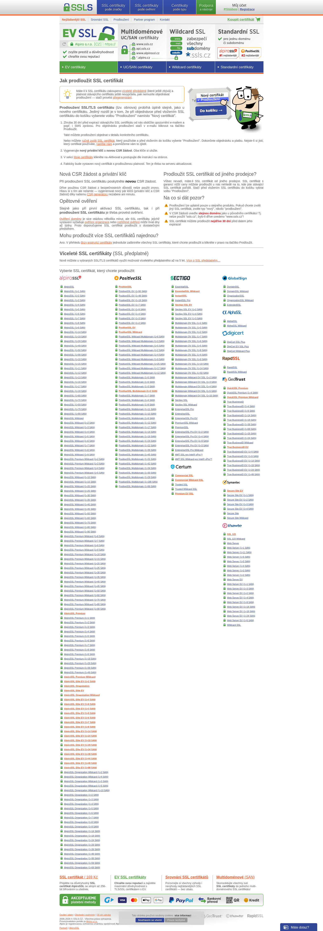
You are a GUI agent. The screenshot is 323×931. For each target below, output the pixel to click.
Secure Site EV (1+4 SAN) (240, 509)
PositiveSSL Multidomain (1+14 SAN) (137, 432)
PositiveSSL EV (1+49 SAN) (133, 296)
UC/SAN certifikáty (137, 67)
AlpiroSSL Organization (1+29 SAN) (82, 845)
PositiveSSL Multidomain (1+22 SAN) (137, 445)
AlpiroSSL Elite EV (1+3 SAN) (79, 708)
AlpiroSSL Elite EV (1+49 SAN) (80, 763)
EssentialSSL (181, 286)
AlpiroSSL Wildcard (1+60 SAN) (80, 518)
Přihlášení (231, 9)
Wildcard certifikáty (186, 67)
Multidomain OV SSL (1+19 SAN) (192, 364)
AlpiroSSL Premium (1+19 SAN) (80, 659)
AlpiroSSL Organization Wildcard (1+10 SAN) (87, 790)
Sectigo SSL (181, 400)
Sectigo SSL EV (183, 305)
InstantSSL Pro (182, 300)
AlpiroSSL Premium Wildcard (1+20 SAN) (85, 563)
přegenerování (122, 97)
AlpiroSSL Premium (74, 613)
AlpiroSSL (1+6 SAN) (74, 314)
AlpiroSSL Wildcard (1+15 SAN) (80, 482)
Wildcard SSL (234, 625)
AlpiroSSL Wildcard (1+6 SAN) (79, 441)
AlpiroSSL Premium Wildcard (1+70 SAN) (85, 600)
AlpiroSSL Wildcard (73, 418)
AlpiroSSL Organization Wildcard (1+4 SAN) (86, 776)
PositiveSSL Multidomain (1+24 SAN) (137, 441)
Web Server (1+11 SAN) (239, 552)
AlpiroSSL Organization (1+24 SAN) (82, 840)
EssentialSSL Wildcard (187, 291)
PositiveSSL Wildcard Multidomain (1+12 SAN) (142, 373)
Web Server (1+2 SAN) (238, 575)
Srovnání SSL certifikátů (186, 877)
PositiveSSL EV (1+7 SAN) (132, 305)
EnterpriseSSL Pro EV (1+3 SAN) (192, 445)
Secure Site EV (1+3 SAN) (240, 504)
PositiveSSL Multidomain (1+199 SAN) (138, 482)
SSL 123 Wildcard (236, 538)
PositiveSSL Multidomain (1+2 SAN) (138, 391)
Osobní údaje (66, 914)
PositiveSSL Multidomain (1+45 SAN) (137, 454)
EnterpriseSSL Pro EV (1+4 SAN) (192, 436)
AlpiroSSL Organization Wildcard (82, 695)
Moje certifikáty (83, 157)
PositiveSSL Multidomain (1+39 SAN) (137, 450)
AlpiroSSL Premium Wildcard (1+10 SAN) (85, 554)
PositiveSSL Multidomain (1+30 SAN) (137, 472)
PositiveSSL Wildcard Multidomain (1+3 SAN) (142, 341)
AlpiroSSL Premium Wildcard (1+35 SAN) (85, 577)
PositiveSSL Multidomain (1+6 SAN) (137, 382)
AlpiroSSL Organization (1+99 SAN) (82, 858)
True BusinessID (235, 402)
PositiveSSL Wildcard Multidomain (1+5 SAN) (142, 345)
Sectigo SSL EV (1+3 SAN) (188, 318)
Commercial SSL (184, 475)
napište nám (104, 144)
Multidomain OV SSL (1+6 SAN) (191, 341)
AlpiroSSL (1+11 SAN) (75, 368)
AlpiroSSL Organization (76, 686)
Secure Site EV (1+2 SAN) (240, 499)
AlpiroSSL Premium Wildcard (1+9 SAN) (84, 550)
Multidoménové (236, 877)
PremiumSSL (181, 427)
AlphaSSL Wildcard (236, 325)
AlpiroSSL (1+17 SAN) (75, 386)
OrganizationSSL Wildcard (240, 300)
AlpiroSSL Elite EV (74, 690)
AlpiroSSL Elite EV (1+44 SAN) (80, 758)
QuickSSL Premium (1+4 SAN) (242, 392)
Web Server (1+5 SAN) (238, 561)
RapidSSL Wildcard (237, 372)
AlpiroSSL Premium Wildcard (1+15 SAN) (85, 559)
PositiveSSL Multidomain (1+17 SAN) (137, 427)
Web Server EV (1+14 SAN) (241, 607)
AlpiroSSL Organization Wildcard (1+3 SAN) (86, 781)
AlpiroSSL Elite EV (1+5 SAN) (79, 713)
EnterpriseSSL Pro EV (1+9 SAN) (192, 441)
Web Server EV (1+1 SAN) (240, 584)
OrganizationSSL (235, 296)
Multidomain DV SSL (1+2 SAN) (191, 323)
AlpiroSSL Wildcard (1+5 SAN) (79, 436)
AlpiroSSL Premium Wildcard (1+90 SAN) (85, 609)
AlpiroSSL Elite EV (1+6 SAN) (79, 718)
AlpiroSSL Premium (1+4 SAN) (79, 631)
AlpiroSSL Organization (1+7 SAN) (81, 817)
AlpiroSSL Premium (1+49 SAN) (80, 672)
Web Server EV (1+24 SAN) (241, 616)
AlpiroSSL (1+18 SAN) (75, 391)
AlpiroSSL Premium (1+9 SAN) (79, 654)
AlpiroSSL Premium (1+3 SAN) (79, 627)
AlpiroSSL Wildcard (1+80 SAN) (80, 527)
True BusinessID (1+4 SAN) (241, 406)
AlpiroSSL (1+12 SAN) (75, 373)
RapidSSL (232, 367)
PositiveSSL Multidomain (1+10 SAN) (137, 413)
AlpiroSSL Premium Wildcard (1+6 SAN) (84, 536)
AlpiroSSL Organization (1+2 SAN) (81, 795)
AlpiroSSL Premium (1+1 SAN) (79, 618)
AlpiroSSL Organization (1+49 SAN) (82, 854)
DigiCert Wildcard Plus (238, 351)
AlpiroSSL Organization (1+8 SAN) (81, 822)
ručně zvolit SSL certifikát (98, 140)
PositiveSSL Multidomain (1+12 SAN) (137, 423)
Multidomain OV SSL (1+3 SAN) (191, 327)
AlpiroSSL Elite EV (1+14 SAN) (80, 731)
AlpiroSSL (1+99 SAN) (75, 355)
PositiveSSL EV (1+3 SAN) (132, 318)
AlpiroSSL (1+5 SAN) (74, 309)
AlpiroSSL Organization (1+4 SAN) (81, 804)
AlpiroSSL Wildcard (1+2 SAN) (79, 423)
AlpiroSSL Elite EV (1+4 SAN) (79, 699)
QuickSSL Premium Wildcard (242, 397)
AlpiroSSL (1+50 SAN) (75, 350)
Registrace (247, 9)
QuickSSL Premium (237, 388)
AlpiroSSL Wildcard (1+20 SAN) (80, 486)
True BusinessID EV (237, 447)
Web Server (233, 543)
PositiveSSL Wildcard (130, 332)
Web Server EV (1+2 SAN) (240, 593)
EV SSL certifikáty (130, 877)
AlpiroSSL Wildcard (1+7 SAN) (79, 445)
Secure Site (233, 513)
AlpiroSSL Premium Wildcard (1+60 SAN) (85, 595)
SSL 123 (231, 534)
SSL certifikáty (113, 7)
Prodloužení (121, 19)
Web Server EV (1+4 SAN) (240, 597)
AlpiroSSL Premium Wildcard (80, 677)
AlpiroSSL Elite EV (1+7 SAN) (79, 722)
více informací (182, 915)
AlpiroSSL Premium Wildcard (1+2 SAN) (84, 459)
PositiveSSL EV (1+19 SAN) (133, 300)
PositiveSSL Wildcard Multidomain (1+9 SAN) (142, 359)
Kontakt (165, 19)
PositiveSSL (125, 286)
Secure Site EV (235, 490)
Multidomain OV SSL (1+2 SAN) (191, 332)
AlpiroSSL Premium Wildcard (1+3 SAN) (84, 463)
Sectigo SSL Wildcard (186, 404)
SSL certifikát (79, 877)
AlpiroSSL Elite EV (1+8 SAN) (79, 727)
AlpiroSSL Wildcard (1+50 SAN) (80, 513)
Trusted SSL (181, 484)
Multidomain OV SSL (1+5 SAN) (191, 345)
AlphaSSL (232, 321)
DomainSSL (233, 286)
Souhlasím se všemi (150, 920)
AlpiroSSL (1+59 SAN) (75, 404)
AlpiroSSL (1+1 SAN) (74, 291)
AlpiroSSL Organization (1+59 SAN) (82, 863)
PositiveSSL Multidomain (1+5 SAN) (137, 377)
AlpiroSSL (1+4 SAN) (74, 305)
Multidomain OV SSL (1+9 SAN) (191, 359)
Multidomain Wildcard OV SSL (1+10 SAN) (196, 395)
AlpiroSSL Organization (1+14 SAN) (82, 831)
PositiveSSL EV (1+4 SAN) (132, 314)
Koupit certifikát (241, 19)
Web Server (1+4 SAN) (238, 566)
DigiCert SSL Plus (236, 342)
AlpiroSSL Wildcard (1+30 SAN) (80, 495)
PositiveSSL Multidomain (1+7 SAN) (137, 395)
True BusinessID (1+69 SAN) (241, 429)
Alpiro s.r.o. (92, 921)
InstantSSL (181, 296)
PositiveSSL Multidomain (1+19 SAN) (137, 436)
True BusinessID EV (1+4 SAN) (243, 451)
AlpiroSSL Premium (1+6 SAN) (79, 640)
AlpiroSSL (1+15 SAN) (75, 364)
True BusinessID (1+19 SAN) (241, 420)
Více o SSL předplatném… (203, 260)
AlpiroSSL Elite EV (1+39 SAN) (80, 754)
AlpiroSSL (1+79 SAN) (75, 409)
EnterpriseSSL (182, 413)
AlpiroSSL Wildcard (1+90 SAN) (80, 531)
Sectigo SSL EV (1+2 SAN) (188, 309)
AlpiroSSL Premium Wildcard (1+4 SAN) (84, 468)
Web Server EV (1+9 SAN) (240, 602)
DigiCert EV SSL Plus (238, 346)
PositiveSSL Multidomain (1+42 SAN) (137, 463)
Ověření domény (70, 218)
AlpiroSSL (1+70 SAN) (75, 400)
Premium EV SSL (184, 493)
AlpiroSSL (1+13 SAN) (75, 377)
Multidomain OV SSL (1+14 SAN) (192, 368)
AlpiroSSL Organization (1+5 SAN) (81, 808)
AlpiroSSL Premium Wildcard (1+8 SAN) (84, 545)
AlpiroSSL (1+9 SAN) (74, 327)
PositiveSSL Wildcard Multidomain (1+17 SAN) (142, 368)
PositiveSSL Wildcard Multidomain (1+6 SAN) (142, 336)
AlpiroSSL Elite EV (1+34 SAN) (80, 749)
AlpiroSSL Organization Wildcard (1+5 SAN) (86, 786)
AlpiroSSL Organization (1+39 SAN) (82, 849)
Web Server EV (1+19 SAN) (241, 611)
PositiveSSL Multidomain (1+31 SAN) (137, 459)
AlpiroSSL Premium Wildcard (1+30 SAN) (85, 572)
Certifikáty (179, 7)
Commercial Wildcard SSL (189, 480)
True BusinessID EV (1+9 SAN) (243, 456)
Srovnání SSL (100, 19)
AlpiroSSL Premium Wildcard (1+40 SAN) (85, 581)
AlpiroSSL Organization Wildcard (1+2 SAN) (86, 772)
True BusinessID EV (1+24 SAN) (243, 470)
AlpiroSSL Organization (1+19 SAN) (82, 835)
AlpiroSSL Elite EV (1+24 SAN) (80, 736)
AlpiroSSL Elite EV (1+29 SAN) (80, 745)
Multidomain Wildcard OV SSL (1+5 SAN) (196, 391)
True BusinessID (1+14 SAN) (241, 415)
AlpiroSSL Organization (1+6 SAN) (81, 813)
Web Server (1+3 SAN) (238, 570)
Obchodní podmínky (85, 914)
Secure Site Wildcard (237, 518)
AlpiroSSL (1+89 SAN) (75, 413)
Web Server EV (235, 579)
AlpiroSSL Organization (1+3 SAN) (81, 799)
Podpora (206, 7)
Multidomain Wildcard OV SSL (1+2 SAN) (196, 377)
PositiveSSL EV (127, 327)
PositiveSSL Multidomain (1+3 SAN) (137, 386)
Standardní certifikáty (237, 67)
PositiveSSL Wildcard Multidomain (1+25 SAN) (142, 364)
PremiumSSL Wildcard (186, 423)
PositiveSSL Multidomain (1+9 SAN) (137, 418)
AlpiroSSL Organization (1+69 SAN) (82, 867)
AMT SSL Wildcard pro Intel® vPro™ (193, 459)
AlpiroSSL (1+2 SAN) (74, 296)
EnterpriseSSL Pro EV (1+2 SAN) (192, 432)
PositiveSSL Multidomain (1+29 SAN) (137, 477)
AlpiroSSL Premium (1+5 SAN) (79, 636)
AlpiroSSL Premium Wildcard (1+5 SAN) (84, 472)
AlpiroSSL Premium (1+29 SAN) (80, 663)
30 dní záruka (104, 914)
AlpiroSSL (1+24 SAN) (75, 341)
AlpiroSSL (69, 286)
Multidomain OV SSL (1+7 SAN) (191, 336)
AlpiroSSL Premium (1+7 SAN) (79, 645)
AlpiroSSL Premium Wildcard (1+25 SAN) (85, 568)
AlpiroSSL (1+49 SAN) (75, 345)
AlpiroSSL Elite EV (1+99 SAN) (80, 767)
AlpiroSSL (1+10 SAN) (75, 359)
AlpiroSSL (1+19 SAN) (75, 336)
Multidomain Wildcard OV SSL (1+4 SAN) (196, 386)
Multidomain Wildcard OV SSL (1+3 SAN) (196, 382)
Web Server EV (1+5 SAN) (240, 620)
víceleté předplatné (134, 91)
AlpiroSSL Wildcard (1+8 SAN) (79, 450)
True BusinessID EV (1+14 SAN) (243, 461)
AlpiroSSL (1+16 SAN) (75, 382)
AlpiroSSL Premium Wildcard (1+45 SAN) (85, 586)
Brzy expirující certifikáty (96, 242)
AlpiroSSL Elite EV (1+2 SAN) (79, 681)
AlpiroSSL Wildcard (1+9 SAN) (79, 454)
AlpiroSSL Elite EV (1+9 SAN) (79, 704)
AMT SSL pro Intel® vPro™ (189, 454)
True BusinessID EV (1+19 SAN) (243, 465)
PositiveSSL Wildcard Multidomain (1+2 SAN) (142, 350)
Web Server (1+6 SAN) (238, 557)
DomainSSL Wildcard (237, 291)
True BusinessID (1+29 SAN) (241, 433)
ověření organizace (97, 222)
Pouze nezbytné (176, 920)
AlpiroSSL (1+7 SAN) (74, 318)
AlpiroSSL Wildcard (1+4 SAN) (79, 432)
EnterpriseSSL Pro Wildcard (189, 450)
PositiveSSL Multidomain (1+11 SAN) (137, 409)
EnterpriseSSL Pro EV (186, 418)
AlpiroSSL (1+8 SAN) (74, 323)
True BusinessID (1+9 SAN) (241, 411)
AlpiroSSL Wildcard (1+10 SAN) (80, 477)
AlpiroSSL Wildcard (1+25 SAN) (80, 491)
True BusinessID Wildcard (240, 442)
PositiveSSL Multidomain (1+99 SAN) (137, 486)
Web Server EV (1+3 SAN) (240, 588)
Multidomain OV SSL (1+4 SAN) (191, 355)
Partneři (64, 928)
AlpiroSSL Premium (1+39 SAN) (80, 668)
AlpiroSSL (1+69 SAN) (75, 395)
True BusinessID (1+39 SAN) (241, 424)
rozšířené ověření (128, 222)
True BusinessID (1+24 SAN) (241, 438)
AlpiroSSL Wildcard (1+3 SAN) (79, 427)
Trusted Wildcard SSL (186, 489)
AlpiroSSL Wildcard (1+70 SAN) (80, 522)
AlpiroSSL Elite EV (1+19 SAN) (80, 740)
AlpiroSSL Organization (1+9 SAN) (81, 826)
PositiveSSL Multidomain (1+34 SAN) (137, 468)
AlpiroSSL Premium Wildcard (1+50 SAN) (85, 590)
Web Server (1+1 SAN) (238, 548)
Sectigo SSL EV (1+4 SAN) (188, 314)
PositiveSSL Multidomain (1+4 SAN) (137, 400)
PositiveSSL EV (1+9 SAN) (132, 309)
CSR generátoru (97, 194)
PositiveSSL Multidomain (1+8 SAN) (137, 404)
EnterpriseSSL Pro (184, 409)
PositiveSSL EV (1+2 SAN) (132, 323)
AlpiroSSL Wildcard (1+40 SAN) (80, 504)
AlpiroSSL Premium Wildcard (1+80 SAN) (85, 604)
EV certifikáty (75, 67)
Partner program (144, 19)
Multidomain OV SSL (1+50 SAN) (192, 373)
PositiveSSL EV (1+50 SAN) (133, 291)
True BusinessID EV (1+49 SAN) (243, 474)
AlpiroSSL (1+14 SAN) (75, 332)
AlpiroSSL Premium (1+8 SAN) (79, 649)
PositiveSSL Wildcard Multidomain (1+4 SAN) (142, 355)
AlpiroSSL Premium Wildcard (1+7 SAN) (84, 541)
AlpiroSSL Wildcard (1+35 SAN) (80, 500)
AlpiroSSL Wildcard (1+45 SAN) (80, 509)
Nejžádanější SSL (74, 19)
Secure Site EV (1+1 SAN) (240, 495)
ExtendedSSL (234, 305)
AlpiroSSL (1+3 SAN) (74, 300)
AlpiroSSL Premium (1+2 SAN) (79, 622)
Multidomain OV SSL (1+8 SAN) (191, 350)
